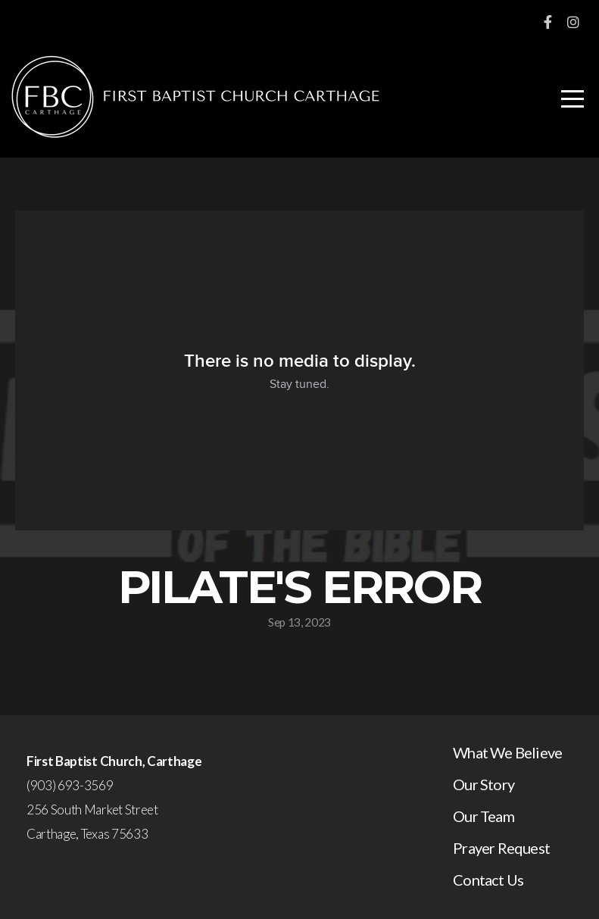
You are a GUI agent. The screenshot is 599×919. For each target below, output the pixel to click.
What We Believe (507, 752)
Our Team (483, 816)
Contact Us (488, 880)
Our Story (483, 784)
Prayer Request (501, 848)
